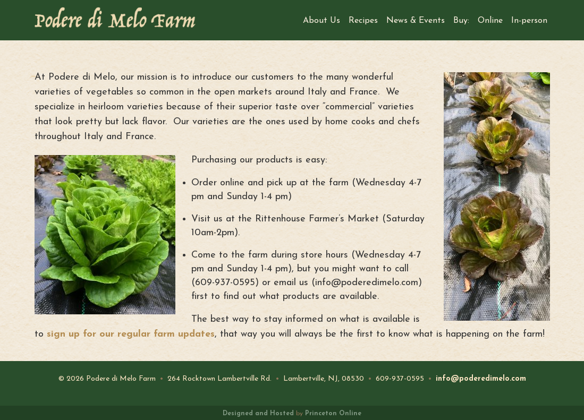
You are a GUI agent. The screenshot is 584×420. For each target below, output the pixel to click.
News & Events (415, 20)
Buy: (461, 20)
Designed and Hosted (258, 413)
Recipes (363, 20)
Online (490, 20)
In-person (529, 20)
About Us (321, 20)
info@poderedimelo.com (481, 379)
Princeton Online (333, 413)
